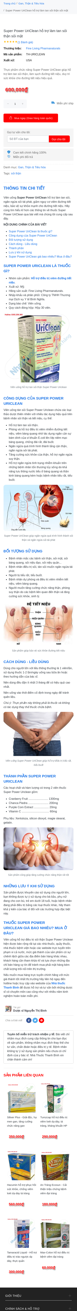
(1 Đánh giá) (25, 42)
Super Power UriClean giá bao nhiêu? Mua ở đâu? (40, 256)
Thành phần (16, 248)
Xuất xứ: (9, 60)
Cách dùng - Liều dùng (23, 243)
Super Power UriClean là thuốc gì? (30, 231)
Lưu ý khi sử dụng (20, 252)
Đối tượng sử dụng (21, 239)
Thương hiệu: (13, 48)
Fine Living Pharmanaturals (43, 48)
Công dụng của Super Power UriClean (33, 235)
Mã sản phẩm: (13, 54)
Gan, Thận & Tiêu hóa (31, 3)
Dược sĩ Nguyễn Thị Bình (30, 1010)
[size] (15, 103)
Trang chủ (9, 3)
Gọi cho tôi (58, 139)
